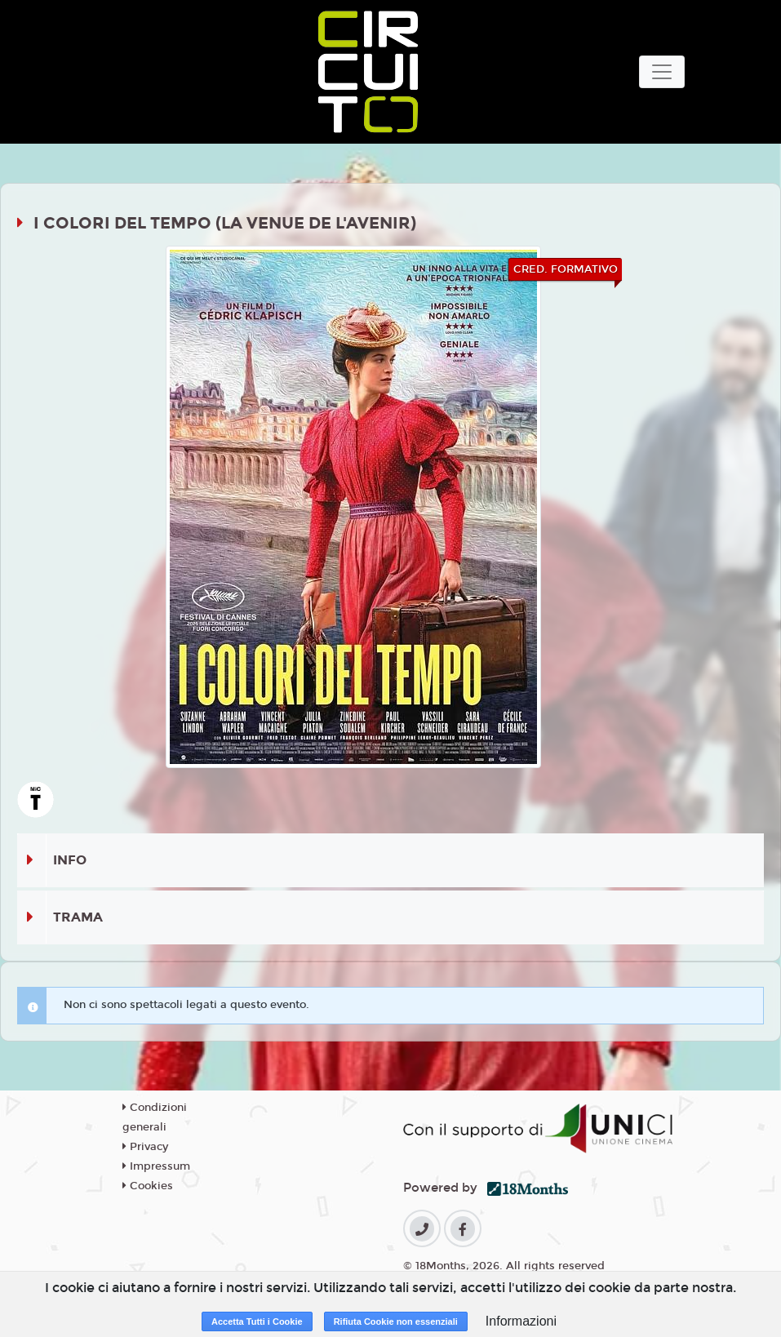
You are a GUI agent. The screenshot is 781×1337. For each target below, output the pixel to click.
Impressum (156, 1166)
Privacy (145, 1146)
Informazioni (521, 1321)
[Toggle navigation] (662, 72)
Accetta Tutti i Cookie (257, 1321)
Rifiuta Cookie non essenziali (396, 1321)
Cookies (147, 1186)
